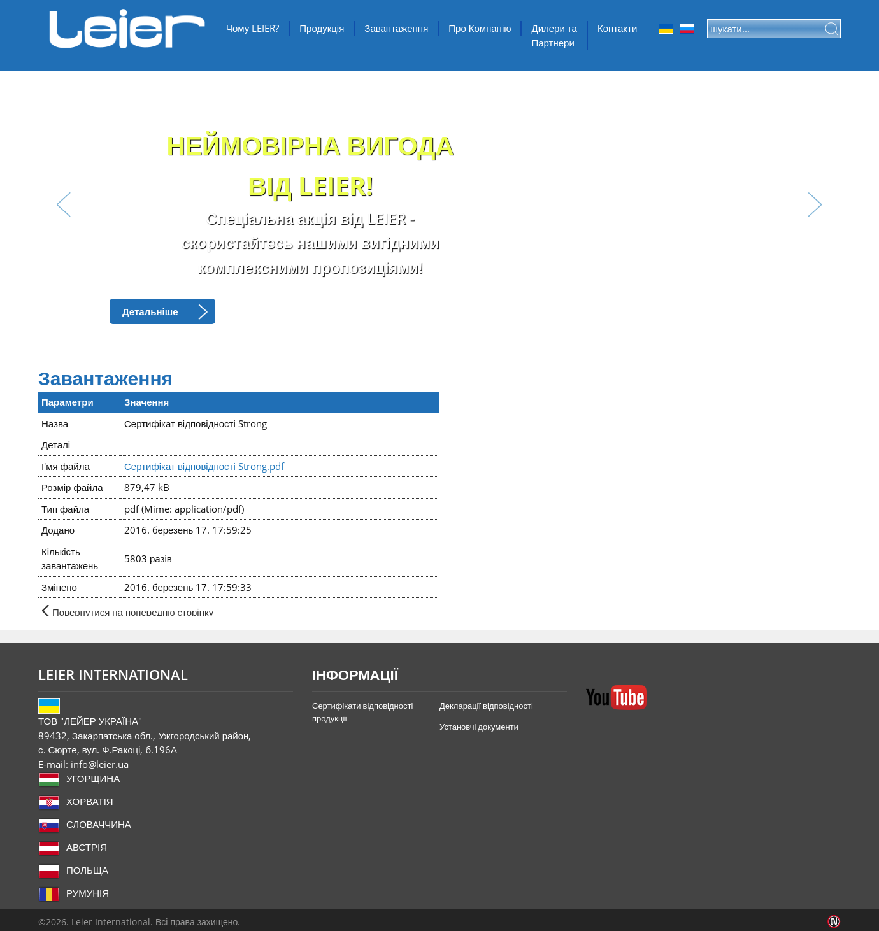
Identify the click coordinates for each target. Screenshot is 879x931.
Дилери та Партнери (553, 35)
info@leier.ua (100, 764)
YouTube (616, 697)
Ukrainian (666, 29)
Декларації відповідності (486, 705)
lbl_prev (64, 204)
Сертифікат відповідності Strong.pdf (204, 466)
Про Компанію (479, 28)
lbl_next (815, 204)
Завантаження (396, 28)
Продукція (321, 28)
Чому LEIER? (252, 28)
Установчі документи (479, 726)
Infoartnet (834, 921)
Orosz (687, 29)
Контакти (617, 28)
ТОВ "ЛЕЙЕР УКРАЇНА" (127, 28)
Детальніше (150, 311)
